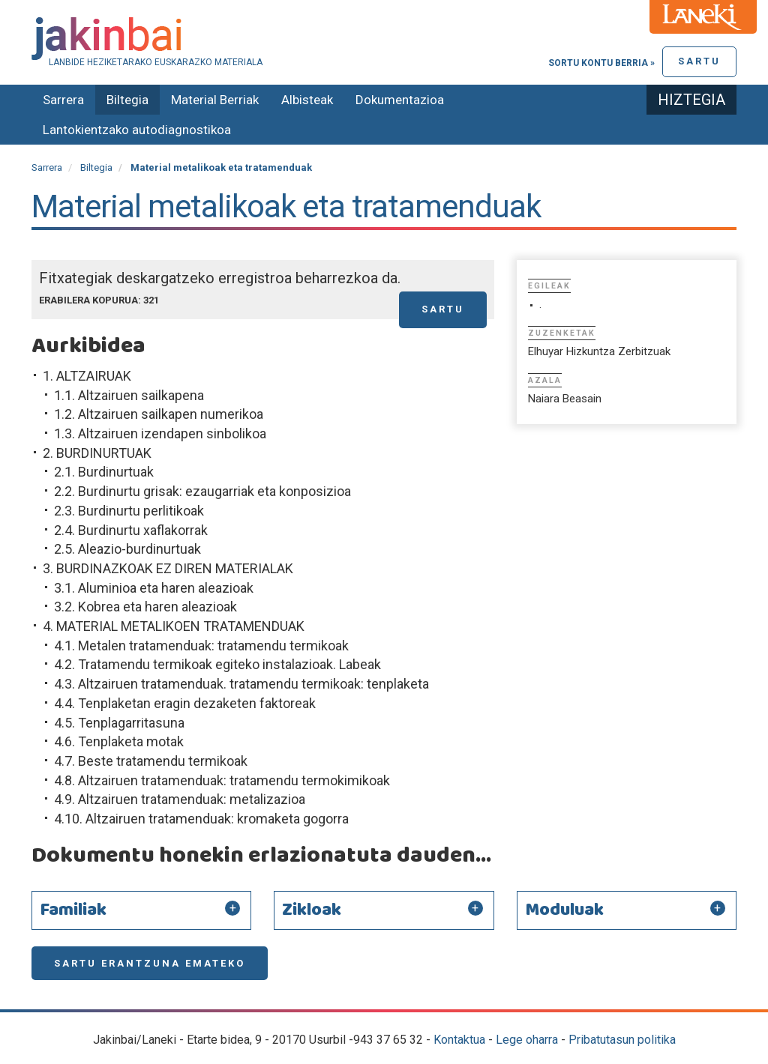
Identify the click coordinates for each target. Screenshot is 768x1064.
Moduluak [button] (564, 910)
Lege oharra (527, 1040)
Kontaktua (459, 1040)
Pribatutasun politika (622, 1040)
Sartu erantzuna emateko (149, 963)
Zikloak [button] (311, 910)
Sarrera (63, 99)
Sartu (699, 61)
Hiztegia (691, 100)
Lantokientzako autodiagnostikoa (137, 129)
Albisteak (307, 99)
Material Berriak (215, 99)
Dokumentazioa (400, 99)
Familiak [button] (73, 910)
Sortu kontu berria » (601, 63)
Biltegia (127, 99)
